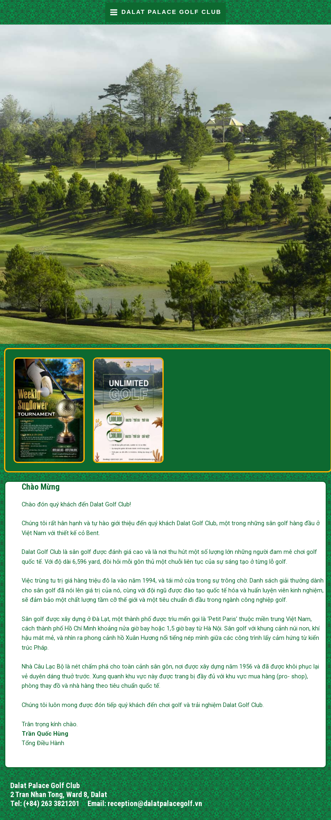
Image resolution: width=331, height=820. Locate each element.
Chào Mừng (41, 487)
